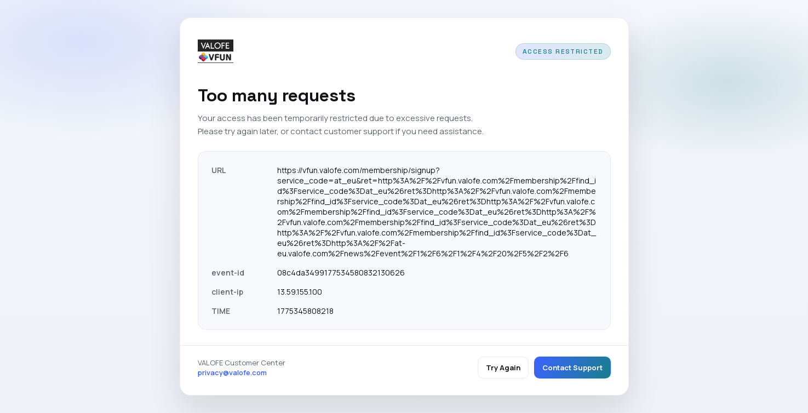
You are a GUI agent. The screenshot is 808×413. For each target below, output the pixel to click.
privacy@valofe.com (232, 372)
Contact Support (572, 367)
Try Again (503, 367)
